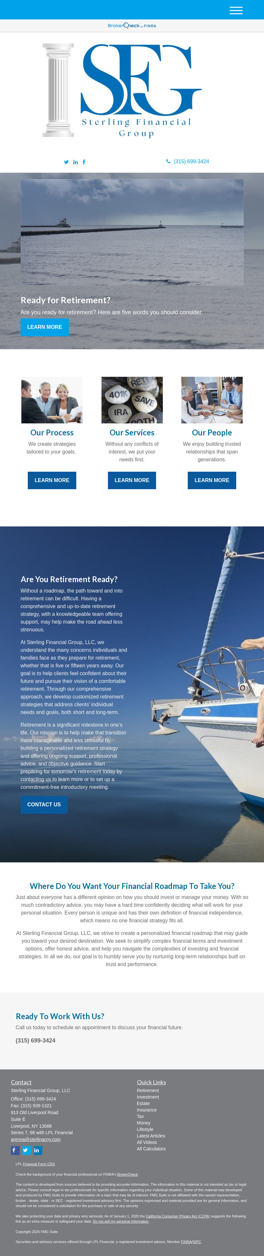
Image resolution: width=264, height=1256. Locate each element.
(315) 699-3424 (187, 161)
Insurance (147, 1109)
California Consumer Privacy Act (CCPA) (178, 1216)
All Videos (147, 1142)
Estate (143, 1103)
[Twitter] (66, 162)
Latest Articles (151, 1135)
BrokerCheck (127, 1174)
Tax (140, 1116)
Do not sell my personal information (121, 1221)
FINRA (186, 1242)
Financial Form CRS (39, 1164)
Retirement (148, 1090)
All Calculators (151, 1148)
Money (144, 1122)
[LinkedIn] (75, 162)
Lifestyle (145, 1129)
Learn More (44, 327)
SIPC (197, 1242)
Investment (148, 1097)
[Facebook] (83, 162)
